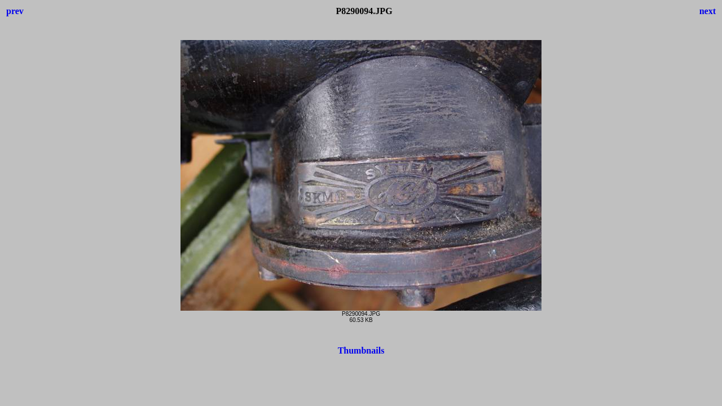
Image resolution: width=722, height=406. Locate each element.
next (707, 11)
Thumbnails (361, 350)
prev (15, 11)
